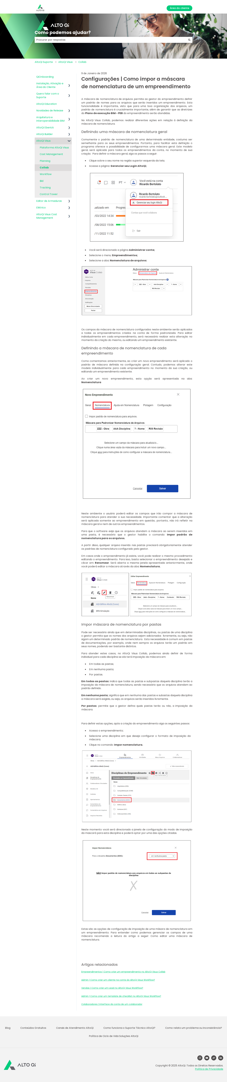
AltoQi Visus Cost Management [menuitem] (46, 216)
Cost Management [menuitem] (51, 154)
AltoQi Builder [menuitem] (44, 134)
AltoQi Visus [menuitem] (43, 141)
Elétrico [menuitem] (41, 207)
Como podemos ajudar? (63, 32)
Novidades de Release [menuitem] (49, 110)
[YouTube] (206, 1057)
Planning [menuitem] (45, 161)
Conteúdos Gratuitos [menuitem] (33, 1028)
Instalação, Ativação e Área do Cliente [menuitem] (49, 85)
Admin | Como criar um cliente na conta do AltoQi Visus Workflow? (118, 979)
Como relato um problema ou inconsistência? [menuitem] (193, 1028)
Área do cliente (179, 8)
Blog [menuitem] (7, 1028)
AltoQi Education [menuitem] (46, 104)
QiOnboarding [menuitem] (45, 77)
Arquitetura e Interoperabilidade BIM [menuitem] (50, 119)
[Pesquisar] (189, 40)
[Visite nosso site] (213, 1057)
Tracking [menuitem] (45, 187)
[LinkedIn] (220, 1057)
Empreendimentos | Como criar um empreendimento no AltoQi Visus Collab (123, 971)
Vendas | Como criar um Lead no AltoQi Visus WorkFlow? (112, 988)
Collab (82, 62)
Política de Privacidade (209, 1069)
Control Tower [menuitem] (49, 194)
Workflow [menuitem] (46, 174)
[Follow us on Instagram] (199, 1057)
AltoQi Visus (65, 62)
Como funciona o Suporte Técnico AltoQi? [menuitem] (129, 1028)
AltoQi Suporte (44, 62)
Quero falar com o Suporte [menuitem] (47, 95)
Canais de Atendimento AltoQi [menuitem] (74, 1028)
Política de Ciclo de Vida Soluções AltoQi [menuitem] (113, 1036)
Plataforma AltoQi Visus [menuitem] (54, 147)
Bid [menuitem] (41, 181)
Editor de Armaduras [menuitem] (49, 201)
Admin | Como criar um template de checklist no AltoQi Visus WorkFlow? (121, 996)
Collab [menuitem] (44, 167)
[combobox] (110, 40)
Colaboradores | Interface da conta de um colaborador (111, 1004)
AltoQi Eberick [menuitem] (45, 127)
